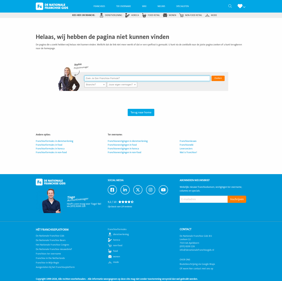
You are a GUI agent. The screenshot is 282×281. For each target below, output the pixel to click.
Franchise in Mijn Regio (47, 262)
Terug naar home (141, 112)
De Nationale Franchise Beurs (51, 240)
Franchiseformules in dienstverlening (54, 141)
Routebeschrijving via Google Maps (197, 264)
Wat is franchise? (188, 152)
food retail (154, 15)
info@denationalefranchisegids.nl (197, 250)
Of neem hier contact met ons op (196, 268)
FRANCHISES (99, 6)
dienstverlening (113, 15)
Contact (185, 229)
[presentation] (207, 211)
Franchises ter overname (48, 253)
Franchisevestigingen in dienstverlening (128, 141)
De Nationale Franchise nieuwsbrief (54, 249)
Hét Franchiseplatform (52, 229)
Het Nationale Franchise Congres (52, 245)
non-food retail (193, 15)
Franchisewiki (186, 145)
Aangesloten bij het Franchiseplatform (55, 267)
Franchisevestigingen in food (122, 145)
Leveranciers (186, 148)
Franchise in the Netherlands (50, 258)
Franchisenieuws (188, 141)
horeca (135, 15)
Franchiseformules (117, 229)
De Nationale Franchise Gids (52, 6)
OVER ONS (185, 259)
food (115, 251)
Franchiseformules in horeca (50, 148)
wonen (172, 15)
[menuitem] (99, 6)
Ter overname (123, 6)
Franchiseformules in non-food (51, 152)
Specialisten (182, 6)
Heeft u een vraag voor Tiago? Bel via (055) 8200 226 (84, 205)
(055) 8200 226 (187, 246)
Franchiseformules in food (49, 145)
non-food (117, 245)
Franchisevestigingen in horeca (123, 148)
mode (214, 15)
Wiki (144, 6)
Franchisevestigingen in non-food (124, 152)
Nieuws (161, 6)
